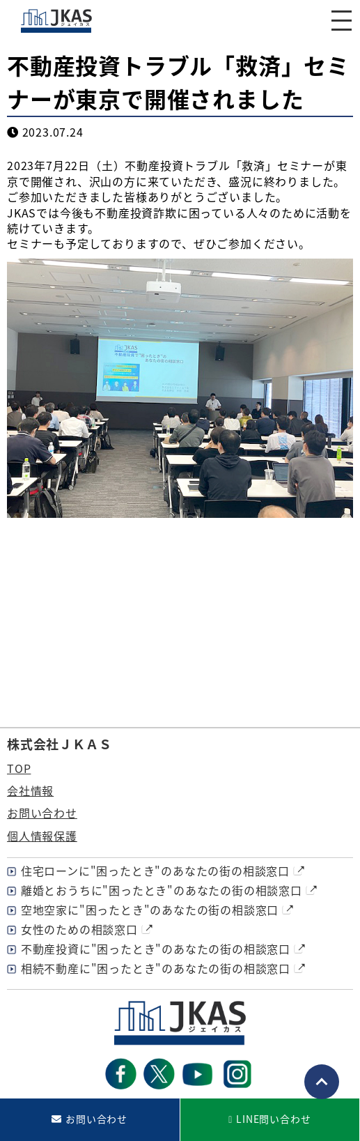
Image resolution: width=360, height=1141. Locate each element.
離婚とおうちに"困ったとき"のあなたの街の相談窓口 (161, 890)
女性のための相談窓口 (79, 929)
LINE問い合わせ (273, 1119)
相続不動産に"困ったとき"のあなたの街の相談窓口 (155, 968)
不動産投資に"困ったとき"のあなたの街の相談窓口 (155, 948)
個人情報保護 (42, 835)
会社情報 (30, 790)
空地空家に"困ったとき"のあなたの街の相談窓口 (150, 909)
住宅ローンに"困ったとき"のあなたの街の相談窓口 (155, 870)
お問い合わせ (42, 812)
